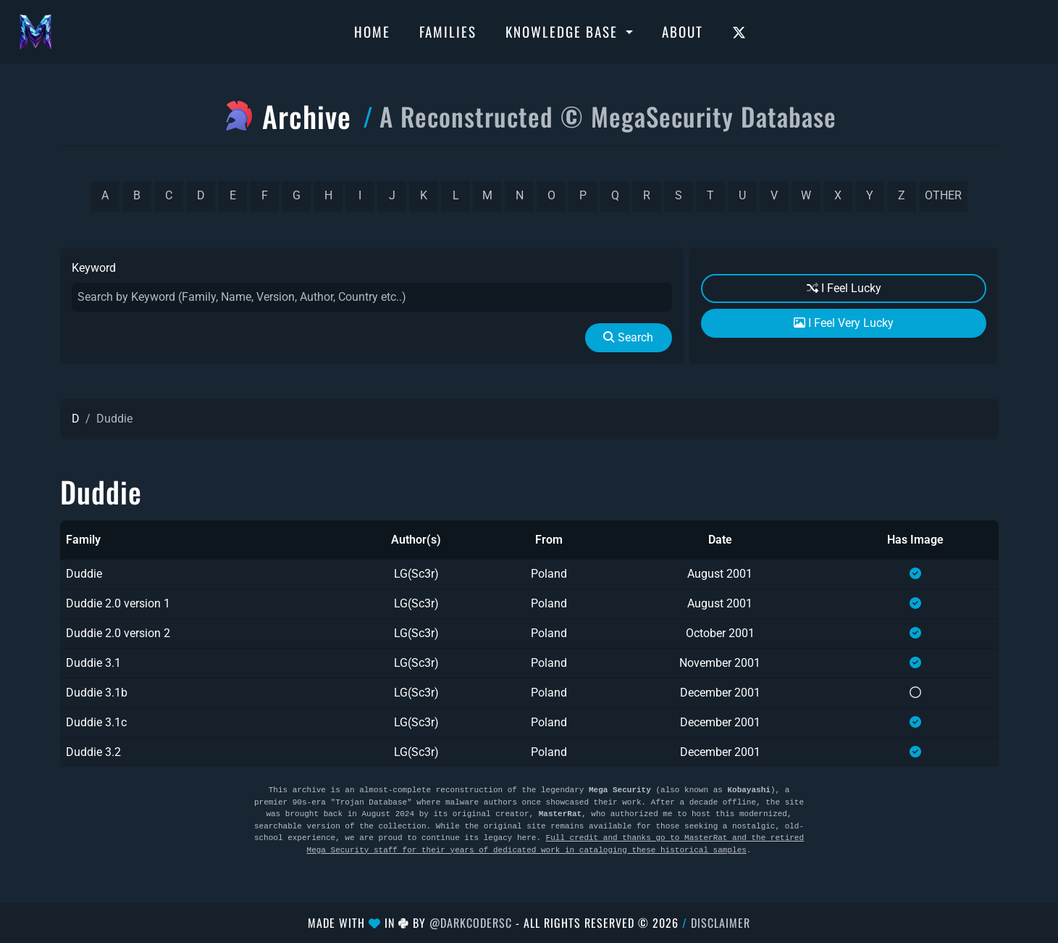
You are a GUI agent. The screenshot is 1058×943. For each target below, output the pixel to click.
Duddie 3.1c (96, 722)
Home (372, 31)
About (682, 31)
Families (447, 31)
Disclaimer (720, 922)
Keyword (94, 268)
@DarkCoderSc (470, 922)
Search (628, 337)
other (943, 195)
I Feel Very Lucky (844, 323)
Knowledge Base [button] (563, 31)
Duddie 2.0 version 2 (118, 633)
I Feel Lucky (844, 288)
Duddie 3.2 (93, 752)
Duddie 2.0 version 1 (118, 603)
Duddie (84, 574)
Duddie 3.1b (96, 692)
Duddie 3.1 (93, 663)
